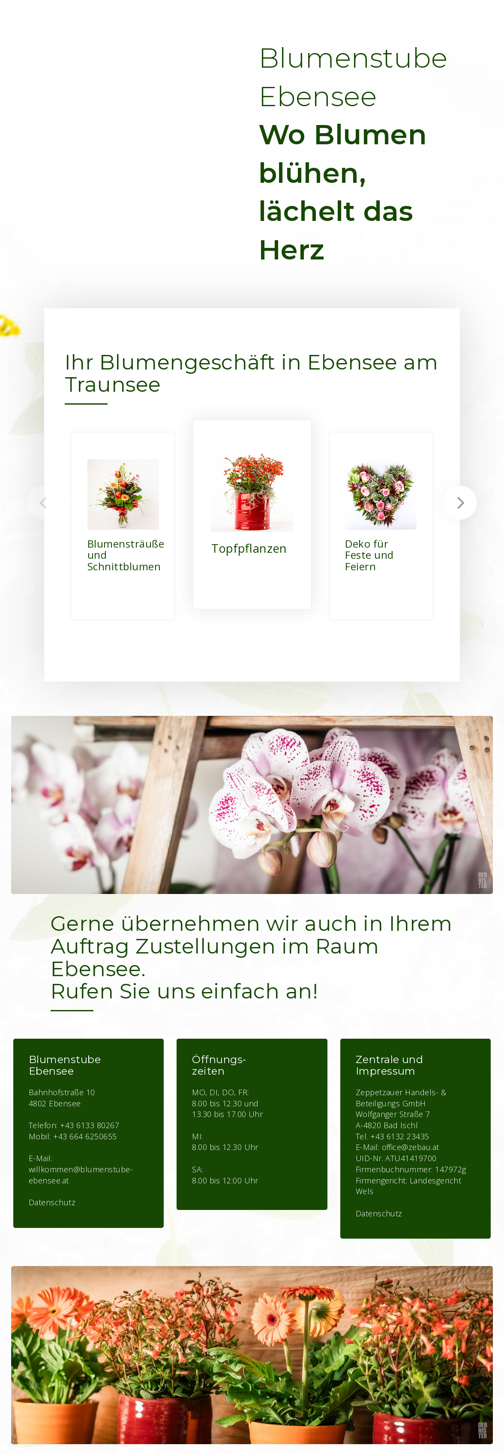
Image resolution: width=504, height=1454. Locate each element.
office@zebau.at (410, 1147)
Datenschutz (379, 1213)
